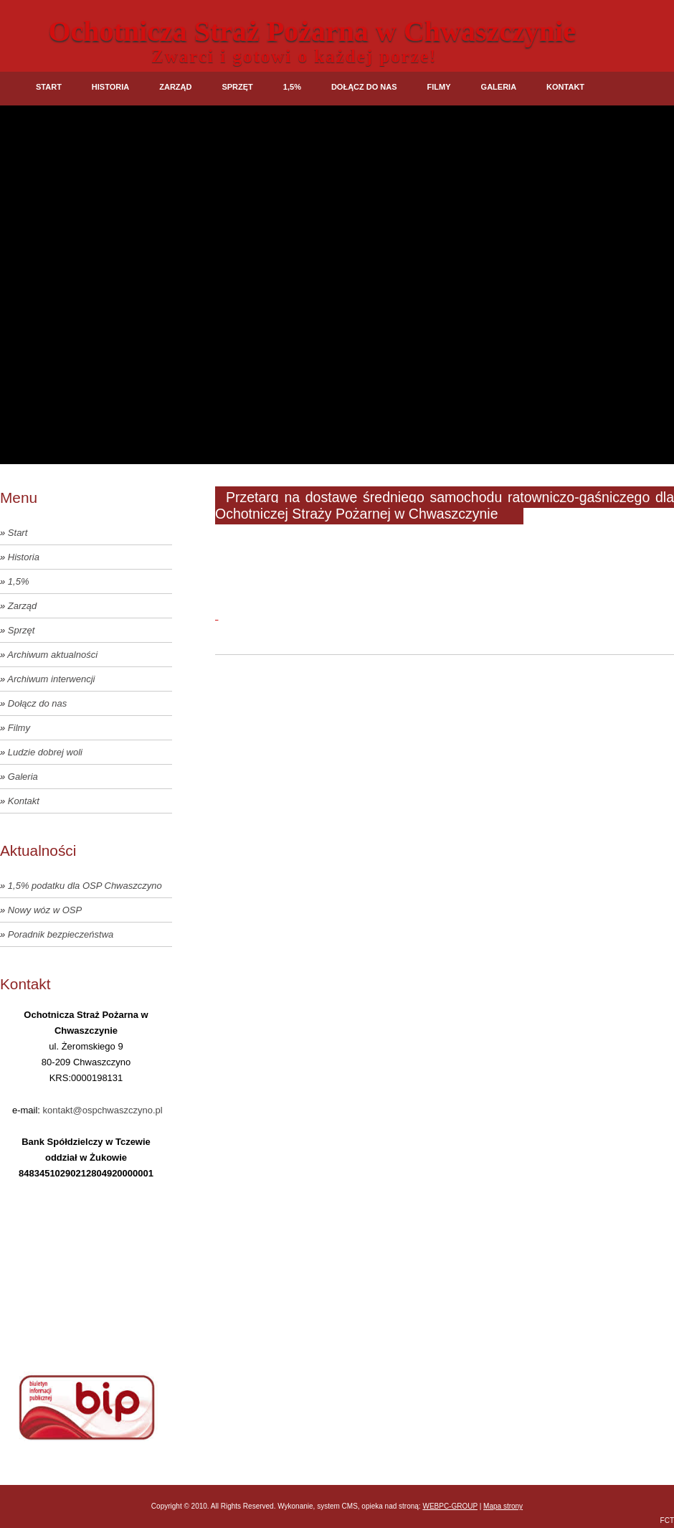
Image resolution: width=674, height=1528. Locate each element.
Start (49, 86)
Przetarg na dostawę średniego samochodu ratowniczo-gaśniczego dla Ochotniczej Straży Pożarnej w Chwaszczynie (444, 505)
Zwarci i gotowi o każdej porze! (294, 56)
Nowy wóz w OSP (45, 910)
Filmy (439, 86)
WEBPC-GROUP (450, 1506)
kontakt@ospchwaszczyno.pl (103, 1110)
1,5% (292, 86)
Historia (110, 86)
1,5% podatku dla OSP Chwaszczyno (85, 885)
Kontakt (565, 86)
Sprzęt (237, 86)
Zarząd (175, 86)
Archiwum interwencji (51, 679)
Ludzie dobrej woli (45, 752)
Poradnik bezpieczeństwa (60, 934)
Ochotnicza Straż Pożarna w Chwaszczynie (312, 31)
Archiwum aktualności (52, 654)
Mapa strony (503, 1506)
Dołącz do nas (364, 86)
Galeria (499, 86)
